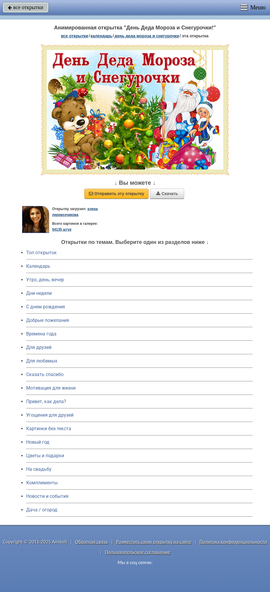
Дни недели (39, 293)
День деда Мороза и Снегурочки (146, 36)
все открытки (25, 7)
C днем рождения (45, 307)
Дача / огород (41, 510)
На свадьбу (38, 469)
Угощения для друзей (50, 415)
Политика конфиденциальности (233, 542)
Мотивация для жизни (51, 388)
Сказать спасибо (45, 374)
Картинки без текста (48, 428)
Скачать (167, 193)
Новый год (37, 442)
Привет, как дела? (46, 401)
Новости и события (47, 496)
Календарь (101, 36)
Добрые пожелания (47, 320)
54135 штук (61, 229)
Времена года (41, 334)
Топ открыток (41, 252)
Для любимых (41, 361)
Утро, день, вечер (45, 279)
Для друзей (38, 347)
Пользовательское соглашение (137, 552)
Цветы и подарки (45, 455)
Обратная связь (91, 542)
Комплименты (42, 482)
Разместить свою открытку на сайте (153, 542)
